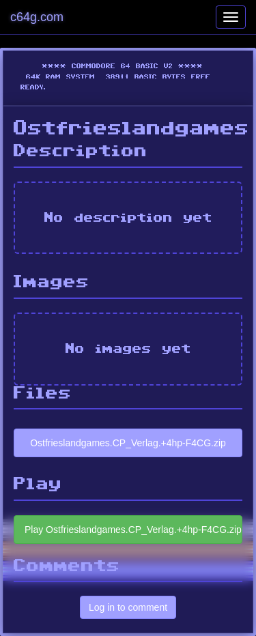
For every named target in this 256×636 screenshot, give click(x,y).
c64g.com (36, 17)
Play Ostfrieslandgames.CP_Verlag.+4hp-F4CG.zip (133, 529)
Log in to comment (128, 607)
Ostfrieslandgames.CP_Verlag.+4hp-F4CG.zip (128, 442)
